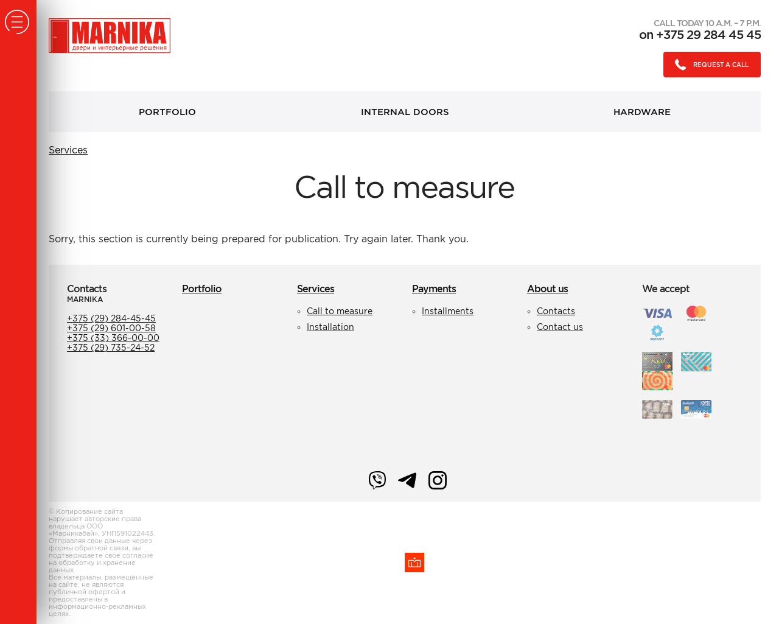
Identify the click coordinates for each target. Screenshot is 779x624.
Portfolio (167, 112)
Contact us (560, 327)
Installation (330, 327)
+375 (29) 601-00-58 (111, 328)
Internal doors (405, 112)
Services (68, 149)
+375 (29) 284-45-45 (111, 318)
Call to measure (339, 311)
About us (547, 288)
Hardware (642, 112)
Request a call (708, 64)
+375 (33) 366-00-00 (113, 338)
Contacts (556, 311)
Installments (447, 311)
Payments (434, 288)
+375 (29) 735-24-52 (111, 347)
